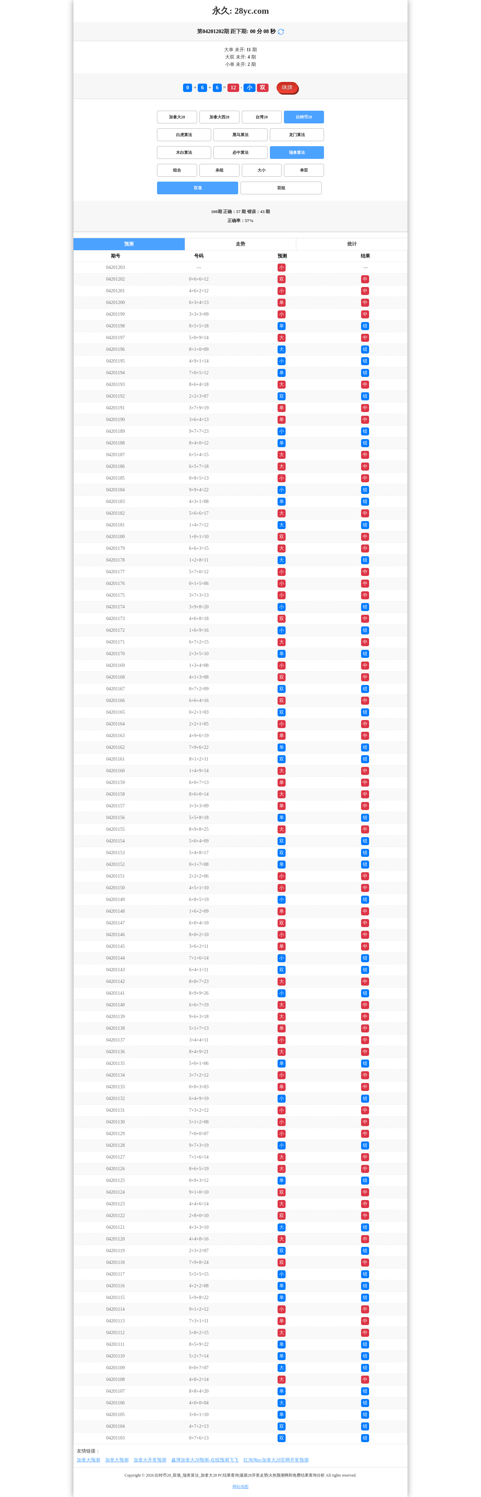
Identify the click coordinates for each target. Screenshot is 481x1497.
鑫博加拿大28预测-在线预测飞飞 (204, 1460)
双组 (281, 188)
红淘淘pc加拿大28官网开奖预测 (276, 1460)
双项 (198, 188)
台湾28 (262, 117)
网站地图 (240, 1486)
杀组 (219, 170)
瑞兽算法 (297, 152)
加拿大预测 (88, 1460)
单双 (304, 170)
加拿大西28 (219, 117)
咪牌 (287, 87)
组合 (177, 170)
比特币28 (304, 117)
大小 (262, 170)
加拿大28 (177, 117)
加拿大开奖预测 (150, 1460)
